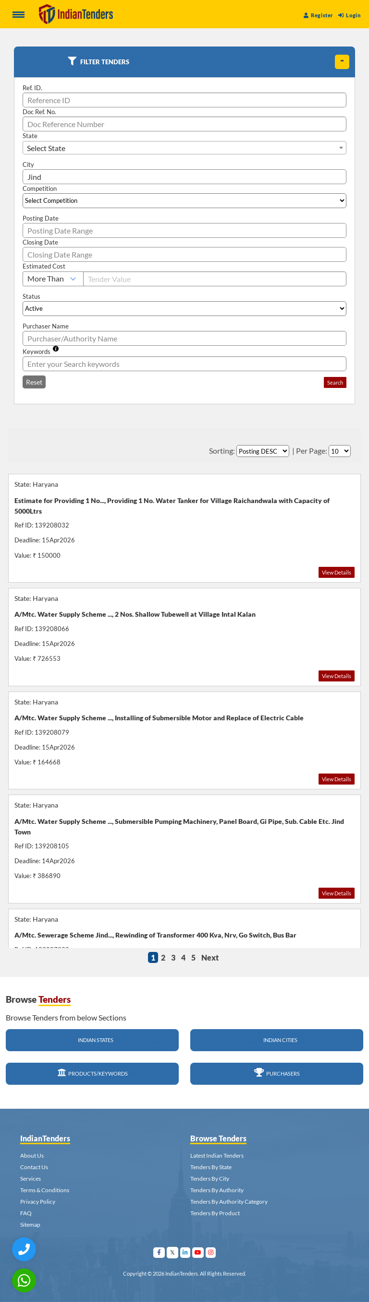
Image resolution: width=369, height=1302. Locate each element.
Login (349, 15)
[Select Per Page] (340, 451)
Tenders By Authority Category (229, 1201)
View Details (336, 572)
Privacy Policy (37, 1201)
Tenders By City (209, 1178)
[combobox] (184, 147)
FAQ (26, 1213)
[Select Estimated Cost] (53, 278)
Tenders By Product (215, 1213)
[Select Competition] (184, 200)
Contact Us (34, 1167)
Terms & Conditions (44, 1190)
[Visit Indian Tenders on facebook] (159, 1252)
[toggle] (342, 62)
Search (335, 382)
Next (210, 957)
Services (30, 1178)
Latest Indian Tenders (217, 1155)
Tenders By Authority (217, 1190)
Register (318, 15)
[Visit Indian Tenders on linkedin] (185, 1252)
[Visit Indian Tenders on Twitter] (173, 1252)
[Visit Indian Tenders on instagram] (211, 1252)
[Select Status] (184, 308)
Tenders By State (211, 1167)
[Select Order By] (262, 451)
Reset (34, 382)
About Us (32, 1155)
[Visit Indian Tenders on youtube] (198, 1252)
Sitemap (30, 1224)
